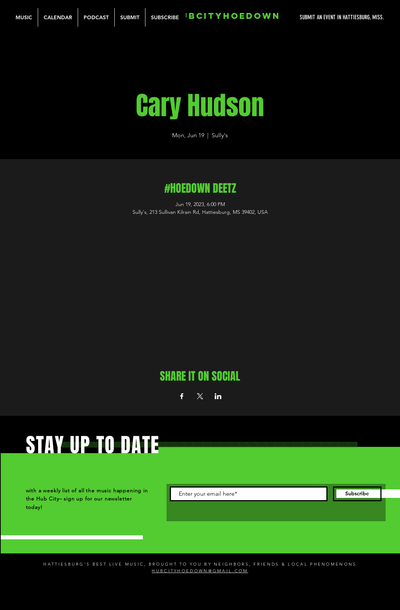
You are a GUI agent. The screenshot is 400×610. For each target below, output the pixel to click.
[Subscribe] (357, 493)
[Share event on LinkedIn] (218, 396)
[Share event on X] (200, 396)
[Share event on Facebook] (181, 396)
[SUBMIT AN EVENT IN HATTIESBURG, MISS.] (314, 17)
